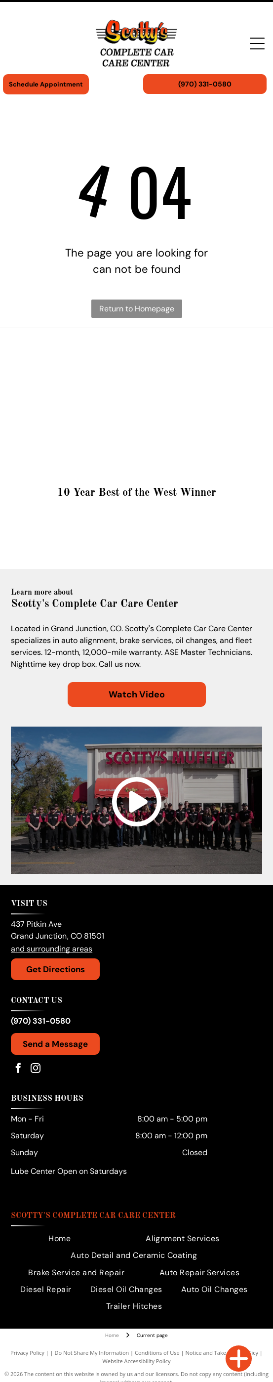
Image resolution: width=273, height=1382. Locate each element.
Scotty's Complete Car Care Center (93, 1216)
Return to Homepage (136, 308)
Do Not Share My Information (91, 1352)
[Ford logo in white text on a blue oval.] (198, 420)
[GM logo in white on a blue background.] (75, 420)
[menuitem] (59, 1238)
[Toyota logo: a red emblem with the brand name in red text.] (198, 351)
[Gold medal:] (136, 536)
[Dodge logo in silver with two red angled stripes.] (75, 455)
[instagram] (35, 1069)
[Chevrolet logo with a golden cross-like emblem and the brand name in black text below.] (198, 455)
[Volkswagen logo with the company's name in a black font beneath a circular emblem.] (75, 351)
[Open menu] (257, 43)
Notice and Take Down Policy (221, 1352)
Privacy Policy (27, 1352)
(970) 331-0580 (41, 1021)
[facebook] (18, 1069)
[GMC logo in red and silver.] (198, 385)
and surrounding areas (51, 949)
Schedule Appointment (46, 84)
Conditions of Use (157, 1352)
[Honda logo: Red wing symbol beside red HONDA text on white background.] (75, 385)
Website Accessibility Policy (137, 1361)
